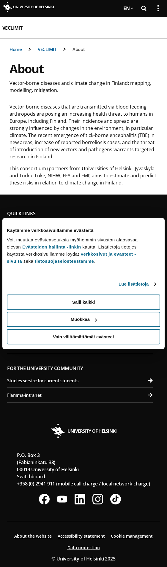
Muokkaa (84, 319)
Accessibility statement (81, 536)
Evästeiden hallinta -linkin (51, 246)
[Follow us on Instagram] (97, 499)
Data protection (83, 547)
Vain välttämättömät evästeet (83, 336)
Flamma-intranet (80, 395)
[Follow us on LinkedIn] (80, 499)
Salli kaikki (83, 302)
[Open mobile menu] (155, 28)
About (79, 49)
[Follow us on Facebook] (44, 499)
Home (16, 49)
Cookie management (132, 536)
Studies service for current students (80, 380)
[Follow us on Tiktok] (115, 499)
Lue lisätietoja (134, 283)
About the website (33, 536)
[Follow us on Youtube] (62, 499)
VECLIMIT (12, 28)
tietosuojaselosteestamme (64, 261)
